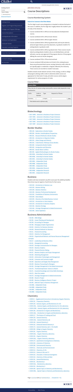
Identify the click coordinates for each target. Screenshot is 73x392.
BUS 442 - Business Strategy (37, 206)
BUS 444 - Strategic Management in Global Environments (45, 208)
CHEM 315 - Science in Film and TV (39, 352)
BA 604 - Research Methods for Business (41, 229)
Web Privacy (41, 390)
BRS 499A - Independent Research (39, 168)
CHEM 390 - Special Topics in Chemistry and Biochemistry (45, 368)
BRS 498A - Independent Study (38, 161)
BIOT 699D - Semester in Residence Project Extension (44, 119)
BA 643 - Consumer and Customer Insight (41, 259)
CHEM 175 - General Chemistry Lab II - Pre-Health (43, 327)
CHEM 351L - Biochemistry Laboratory (40, 364)
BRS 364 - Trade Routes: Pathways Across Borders (43, 142)
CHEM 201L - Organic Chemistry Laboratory (41, 334)
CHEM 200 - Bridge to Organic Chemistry (41, 329)
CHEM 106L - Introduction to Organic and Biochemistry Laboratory (48, 313)
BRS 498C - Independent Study (38, 166)
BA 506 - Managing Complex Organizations (41, 225)
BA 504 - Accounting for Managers (39, 222)
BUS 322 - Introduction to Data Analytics (41, 201)
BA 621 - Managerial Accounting (38, 243)
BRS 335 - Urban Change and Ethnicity (40, 140)
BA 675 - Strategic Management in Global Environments (45, 275)
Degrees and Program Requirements (12, 25)
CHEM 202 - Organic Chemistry (38, 336)
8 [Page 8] (43, 378)
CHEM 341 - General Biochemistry (39, 359)
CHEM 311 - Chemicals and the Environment (42, 348)
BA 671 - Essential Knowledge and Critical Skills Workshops (46, 271)
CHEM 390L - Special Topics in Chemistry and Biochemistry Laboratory (49, 371)
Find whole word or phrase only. (39, 101)
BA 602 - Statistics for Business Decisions (41, 227)
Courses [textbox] (3, 10)
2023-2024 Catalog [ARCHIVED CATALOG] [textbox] (50, 5)
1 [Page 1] (31, 378)
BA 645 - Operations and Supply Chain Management (44, 262)
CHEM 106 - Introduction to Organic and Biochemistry (44, 310)
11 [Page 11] (49, 378)
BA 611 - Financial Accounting (37, 232)
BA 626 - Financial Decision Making (39, 250)
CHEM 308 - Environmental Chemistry (40, 345)
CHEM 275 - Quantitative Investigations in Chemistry (44, 341)
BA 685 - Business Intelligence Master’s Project (42, 280)
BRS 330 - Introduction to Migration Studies (42, 138)
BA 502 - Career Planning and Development (41, 220)
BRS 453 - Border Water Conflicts (39, 149)
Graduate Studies (7, 43)
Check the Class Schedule (9, 53)
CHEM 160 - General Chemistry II (38, 322)
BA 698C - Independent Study (37, 289)
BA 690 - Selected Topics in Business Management (43, 282)
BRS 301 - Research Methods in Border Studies (42, 136)
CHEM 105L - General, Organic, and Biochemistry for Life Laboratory (48, 306)
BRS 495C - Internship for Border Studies (41, 159)
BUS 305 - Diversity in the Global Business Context (43, 199)
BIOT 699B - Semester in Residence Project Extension (44, 114)
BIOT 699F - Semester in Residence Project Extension (44, 124)
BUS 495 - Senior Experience (37, 210)
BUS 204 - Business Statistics (37, 190)
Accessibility (31, 390)
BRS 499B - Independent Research (39, 170)
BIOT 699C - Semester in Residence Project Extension (44, 117)
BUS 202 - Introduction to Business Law (40, 185)
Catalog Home (6, 22)
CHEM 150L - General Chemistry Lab (39, 320)
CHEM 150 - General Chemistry (38, 317)
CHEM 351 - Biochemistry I (37, 361)
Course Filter (33, 82)
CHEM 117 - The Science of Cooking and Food (42, 315)
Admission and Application (9, 40)
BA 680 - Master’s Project (36, 278)
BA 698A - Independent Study (37, 285)
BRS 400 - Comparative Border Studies (40, 145)
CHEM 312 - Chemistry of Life (37, 350)
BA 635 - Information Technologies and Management (44, 257)
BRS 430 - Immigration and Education (40, 147)
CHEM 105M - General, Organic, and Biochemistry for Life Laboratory (49, 308)
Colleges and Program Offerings (11, 29)
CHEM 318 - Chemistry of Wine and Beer (40, 357)
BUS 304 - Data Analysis (36, 197)
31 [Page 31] (60, 378)
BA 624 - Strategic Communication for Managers (43, 245)
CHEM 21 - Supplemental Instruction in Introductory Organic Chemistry (49, 299)
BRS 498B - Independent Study (38, 163)
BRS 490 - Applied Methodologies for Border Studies (44, 152)
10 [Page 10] (47, 378)
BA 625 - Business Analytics (37, 248)
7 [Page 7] (41, 378)
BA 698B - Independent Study (37, 287)
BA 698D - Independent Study (37, 292)
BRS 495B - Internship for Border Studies (41, 156)
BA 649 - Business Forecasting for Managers (42, 264)
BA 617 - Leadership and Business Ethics (40, 241)
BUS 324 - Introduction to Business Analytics (42, 204)
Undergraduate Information (10, 36)
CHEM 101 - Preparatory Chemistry (39, 301)
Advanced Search (6, 16)
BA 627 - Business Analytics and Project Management (44, 252)
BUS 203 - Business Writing (37, 187)
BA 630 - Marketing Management (38, 255)
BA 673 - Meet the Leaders (37, 273)
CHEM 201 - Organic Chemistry (38, 331)
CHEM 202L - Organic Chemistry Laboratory (41, 338)
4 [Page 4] (36, 378)
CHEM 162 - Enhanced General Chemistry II (41, 324)
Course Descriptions (7, 33)
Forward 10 (55, 378)
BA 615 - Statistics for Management (39, 234)
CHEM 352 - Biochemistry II (37, 366)
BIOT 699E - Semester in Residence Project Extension (44, 121)
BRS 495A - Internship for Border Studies (41, 154)
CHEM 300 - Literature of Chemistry (39, 343)
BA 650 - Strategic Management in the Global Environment (46, 266)
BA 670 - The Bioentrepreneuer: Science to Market (43, 268)
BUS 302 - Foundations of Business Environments (43, 194)
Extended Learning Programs (10, 47)
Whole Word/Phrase (6, 14)
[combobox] (57, 5)
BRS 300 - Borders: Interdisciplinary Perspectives (43, 133)
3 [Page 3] (34, 378)
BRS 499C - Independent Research (39, 173)
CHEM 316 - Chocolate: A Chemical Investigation (43, 354)
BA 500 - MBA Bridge (35, 218)
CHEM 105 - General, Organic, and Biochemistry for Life (45, 304)
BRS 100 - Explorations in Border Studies (41, 131)
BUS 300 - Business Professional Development (42, 192)
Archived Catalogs (7, 59)
